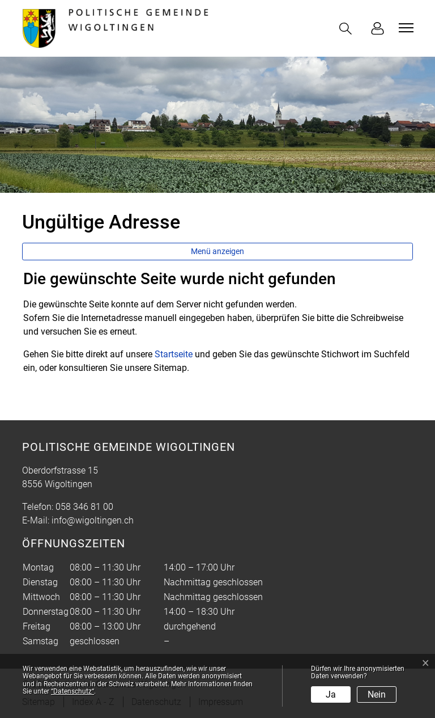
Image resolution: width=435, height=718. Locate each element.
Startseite (174, 354)
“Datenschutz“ (72, 691)
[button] (348, 28)
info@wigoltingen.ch (93, 520)
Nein (377, 694)
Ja (331, 694)
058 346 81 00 (84, 506)
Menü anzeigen (217, 251)
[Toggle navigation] (404, 27)
